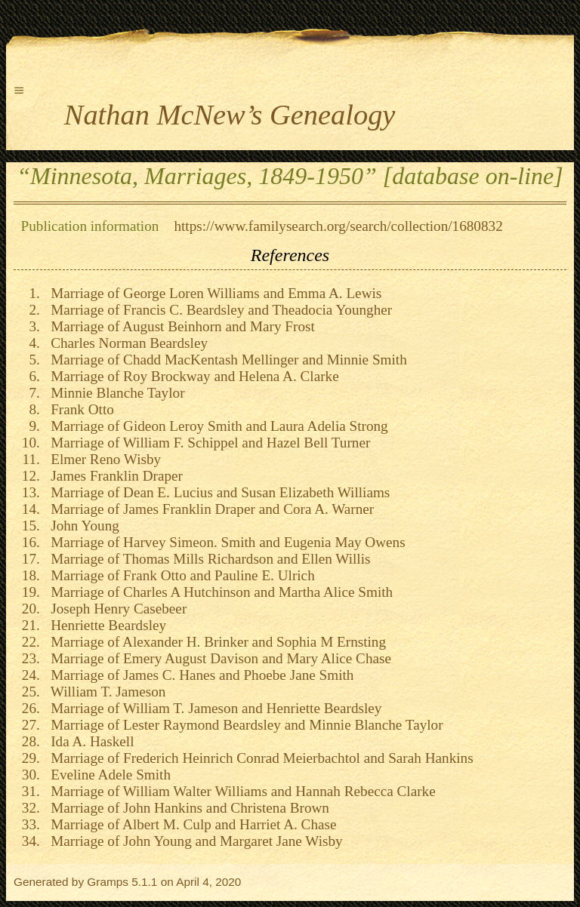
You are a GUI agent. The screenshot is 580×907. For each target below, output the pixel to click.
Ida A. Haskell (89, 741)
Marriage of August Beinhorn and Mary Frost (179, 326)
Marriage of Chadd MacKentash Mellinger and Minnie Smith (225, 359)
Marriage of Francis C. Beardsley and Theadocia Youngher (218, 310)
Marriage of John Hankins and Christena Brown (186, 808)
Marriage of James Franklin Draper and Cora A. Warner (209, 509)
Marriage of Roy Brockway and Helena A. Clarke (191, 376)
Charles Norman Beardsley (126, 343)
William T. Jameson (105, 691)
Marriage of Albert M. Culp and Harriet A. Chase (190, 824)
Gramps (107, 881)
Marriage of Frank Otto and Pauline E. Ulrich (179, 575)
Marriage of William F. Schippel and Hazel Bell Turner (207, 442)
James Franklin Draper (113, 476)
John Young (81, 525)
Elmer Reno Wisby (103, 459)
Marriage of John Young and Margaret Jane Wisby (193, 841)
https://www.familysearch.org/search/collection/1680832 (338, 226)
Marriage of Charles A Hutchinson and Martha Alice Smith (218, 592)
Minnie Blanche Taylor (114, 393)
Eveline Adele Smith (107, 774)
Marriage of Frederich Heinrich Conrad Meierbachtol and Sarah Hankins (259, 758)
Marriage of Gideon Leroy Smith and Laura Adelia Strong (216, 426)
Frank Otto (79, 409)
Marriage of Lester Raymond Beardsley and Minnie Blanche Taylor (243, 725)
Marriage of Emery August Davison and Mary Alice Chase (217, 658)
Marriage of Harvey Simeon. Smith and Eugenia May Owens (225, 542)
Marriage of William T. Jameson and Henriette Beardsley (213, 708)
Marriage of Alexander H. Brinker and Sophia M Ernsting (215, 642)
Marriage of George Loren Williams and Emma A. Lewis (213, 293)
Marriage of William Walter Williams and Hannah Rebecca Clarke (240, 791)
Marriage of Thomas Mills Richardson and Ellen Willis (207, 559)
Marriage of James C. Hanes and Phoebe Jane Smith (199, 675)
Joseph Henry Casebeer (115, 608)
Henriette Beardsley (105, 625)
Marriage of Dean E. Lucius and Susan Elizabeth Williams (217, 492)
